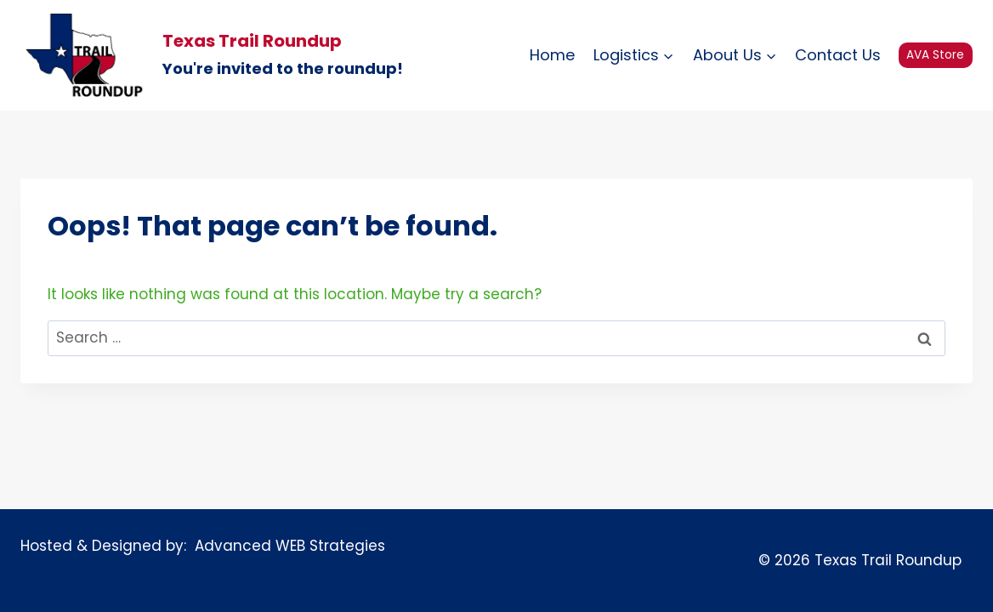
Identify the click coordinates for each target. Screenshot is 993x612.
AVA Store (935, 55)
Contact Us (838, 54)
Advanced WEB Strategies (285, 546)
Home (552, 54)
